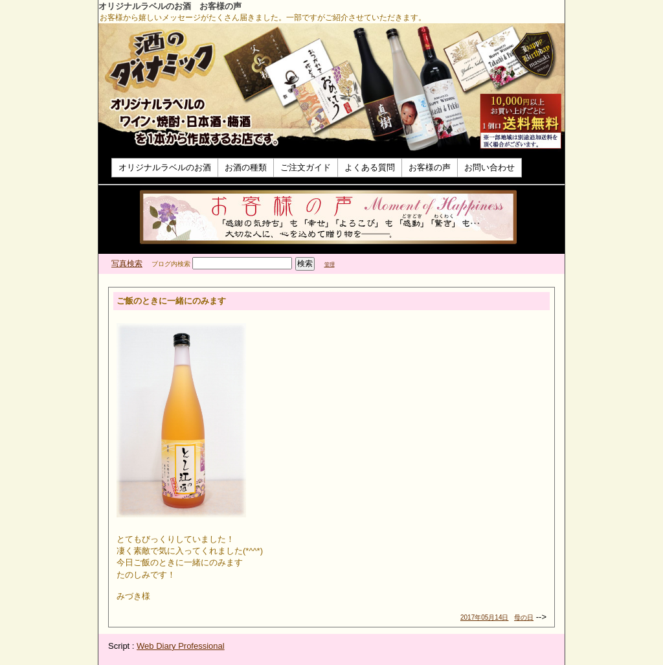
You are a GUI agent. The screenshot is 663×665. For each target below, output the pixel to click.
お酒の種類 (246, 167)
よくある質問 (369, 167)
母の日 (524, 617)
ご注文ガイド (305, 167)
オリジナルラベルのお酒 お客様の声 (170, 6)
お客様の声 (430, 167)
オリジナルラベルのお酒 (164, 167)
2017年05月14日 (484, 617)
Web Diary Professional (181, 646)
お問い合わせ (489, 167)
